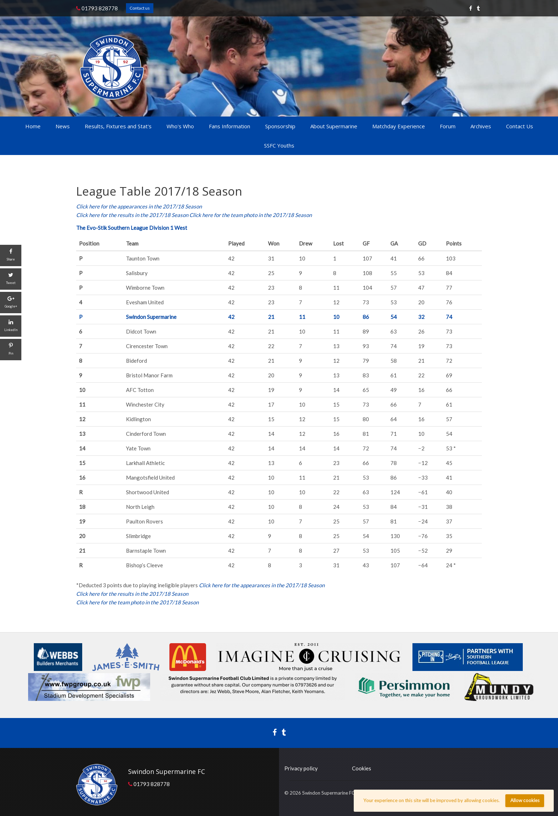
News (63, 126)
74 (449, 317)
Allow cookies (524, 800)
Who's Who (180, 126)
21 (271, 317)
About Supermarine (333, 126)
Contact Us (519, 126)
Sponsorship (280, 126)
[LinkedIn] (10, 326)
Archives (480, 126)
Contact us (140, 8)
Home (33, 126)
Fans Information (229, 126)
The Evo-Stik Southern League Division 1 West (131, 227)
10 (336, 317)
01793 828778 (97, 8)
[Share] (10, 255)
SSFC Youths (279, 145)
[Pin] (10, 349)
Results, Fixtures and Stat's (118, 126)
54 (393, 317)
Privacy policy (301, 768)
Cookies (361, 768)
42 (231, 317)
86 (366, 317)
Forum (448, 126)
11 (302, 317)
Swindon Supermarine (151, 317)
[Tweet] (10, 279)
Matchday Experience (398, 126)
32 (421, 317)
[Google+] (10, 302)
